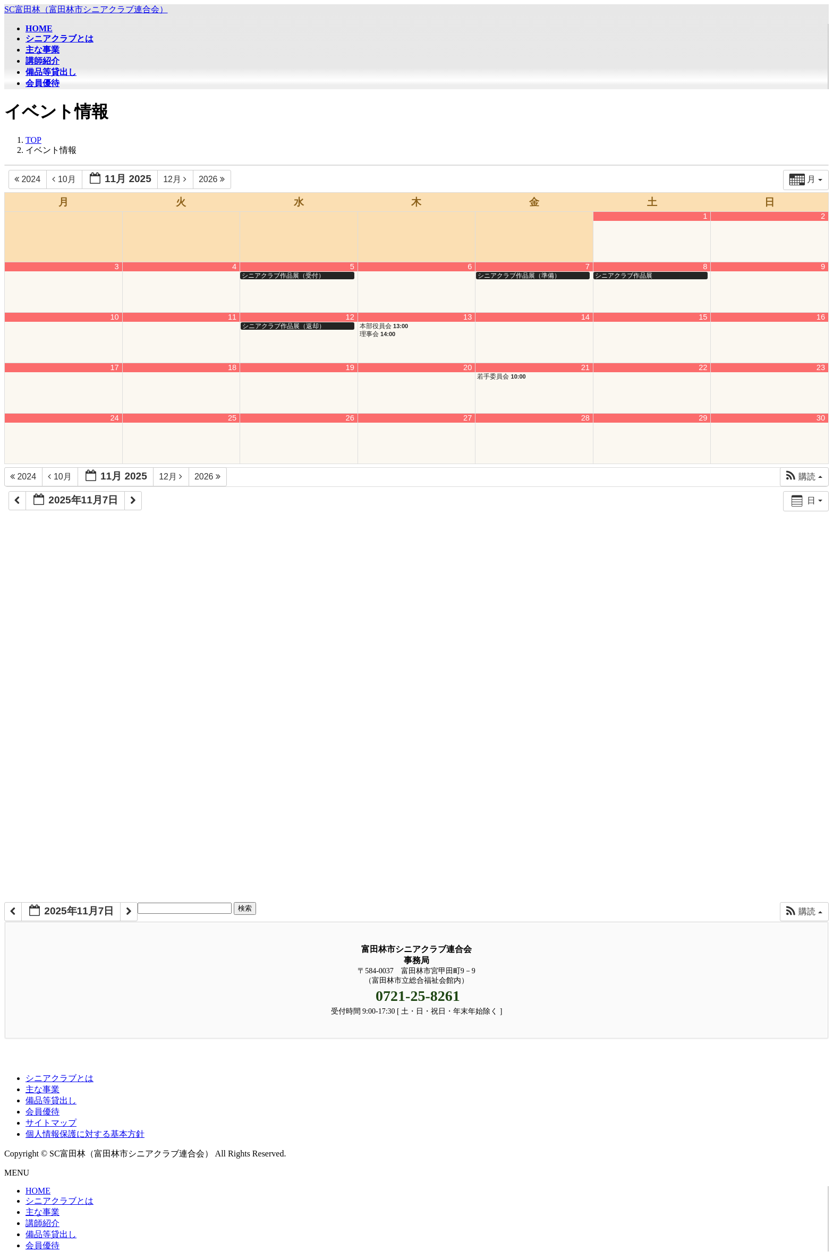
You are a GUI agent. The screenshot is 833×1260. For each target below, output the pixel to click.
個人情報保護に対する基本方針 (85, 1133)
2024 (28, 179)
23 (821, 367)
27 (467, 418)
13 (467, 317)
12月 (176, 179)
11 (232, 317)
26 (350, 418)
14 (585, 317)
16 (821, 317)
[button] (804, 477)
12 (350, 317)
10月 (65, 179)
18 (232, 367)
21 (585, 367)
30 (821, 418)
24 (114, 418)
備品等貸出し (51, 1100)
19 (350, 367)
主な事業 (43, 1089)
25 (232, 418)
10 (114, 317)
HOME (38, 1190)
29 (703, 418)
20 (467, 367)
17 (114, 367)
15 (703, 317)
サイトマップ (51, 1122)
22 (703, 367)
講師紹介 (43, 1223)
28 (585, 418)
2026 (213, 179)
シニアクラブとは (60, 1078)
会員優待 (43, 1111)
